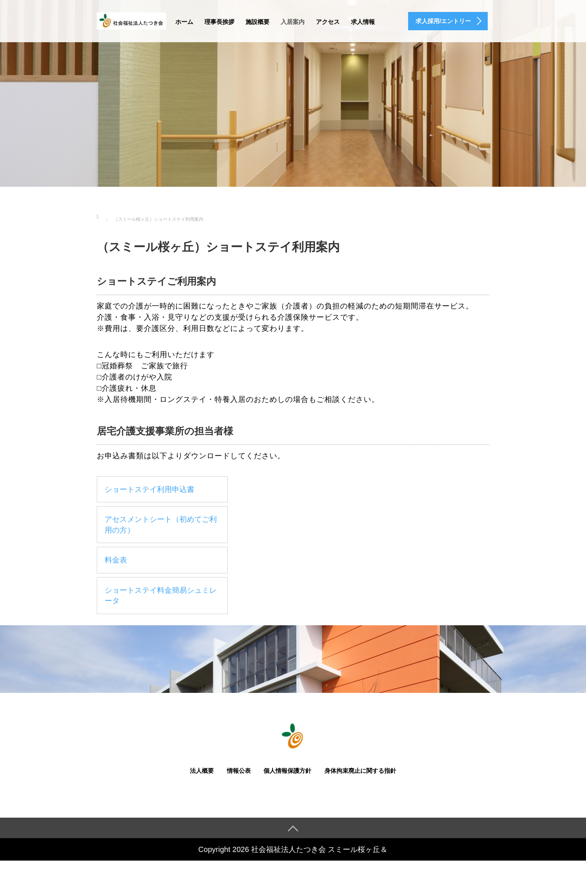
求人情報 (363, 22)
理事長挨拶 (219, 22)
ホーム (184, 22)
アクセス (328, 22)
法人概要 (202, 771)
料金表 (116, 560)
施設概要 (257, 22)
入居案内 (293, 22)
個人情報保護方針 (287, 771)
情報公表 (239, 771)
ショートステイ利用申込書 (149, 489)
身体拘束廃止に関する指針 (360, 771)
